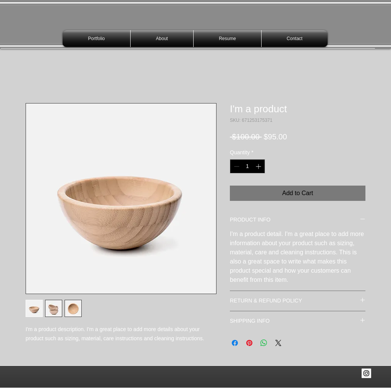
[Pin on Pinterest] (249, 343)
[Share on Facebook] (234, 343)
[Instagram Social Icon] (366, 373)
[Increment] (259, 166)
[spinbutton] (247, 166)
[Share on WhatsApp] (263, 343)
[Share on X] (278, 343)
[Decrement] (236, 166)
